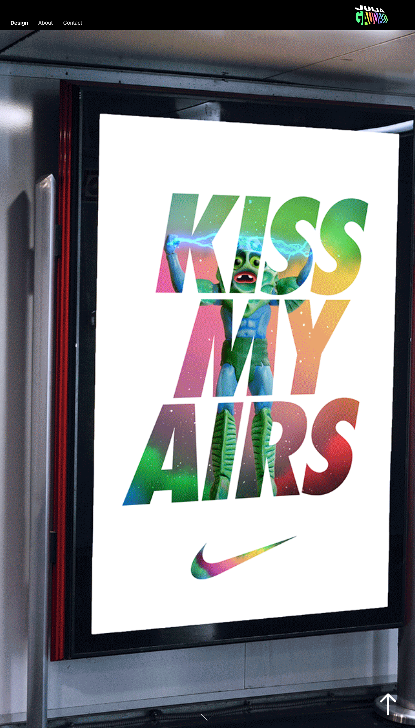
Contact (72, 22)
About (45, 22)
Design (19, 22)
